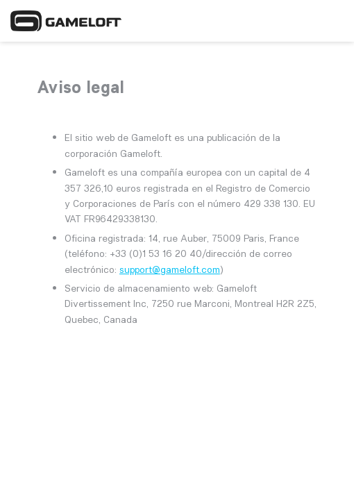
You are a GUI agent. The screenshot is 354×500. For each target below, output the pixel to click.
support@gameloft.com (169, 269)
